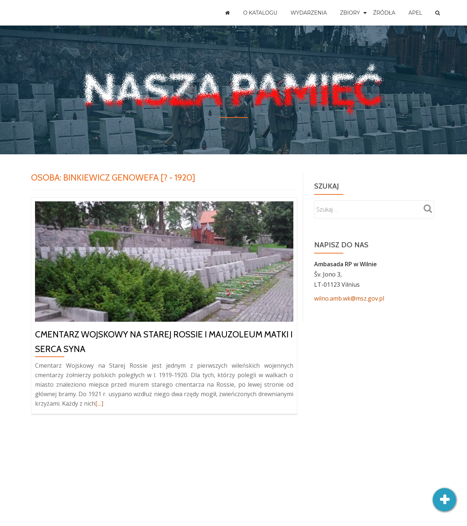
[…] (99, 403)
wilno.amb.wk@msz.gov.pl (349, 298)
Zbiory (350, 12)
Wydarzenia (308, 12)
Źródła (384, 12)
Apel (415, 12)
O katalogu (260, 12)
